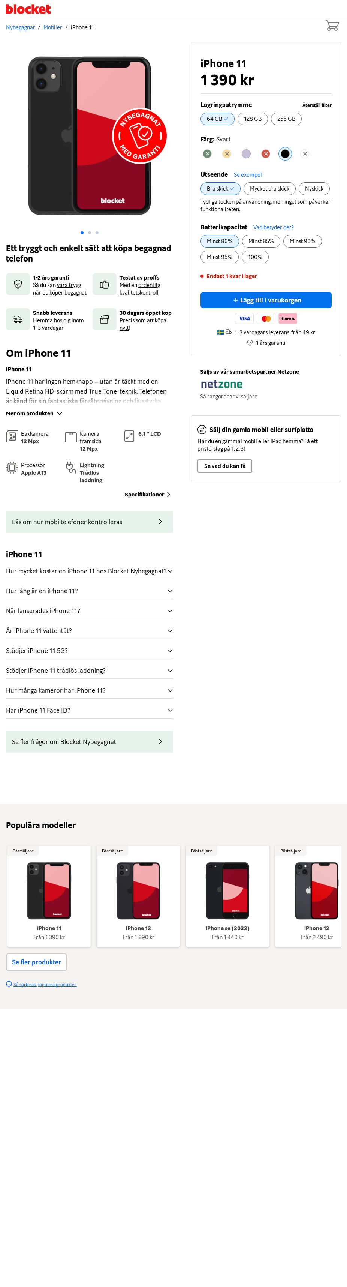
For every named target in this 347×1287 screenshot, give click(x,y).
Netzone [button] (288, 371)
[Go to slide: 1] (89, 232)
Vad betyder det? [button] (273, 227)
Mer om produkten (35, 413)
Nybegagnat (20, 27)
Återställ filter (317, 105)
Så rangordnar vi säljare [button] (228, 396)
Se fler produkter (36, 962)
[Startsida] (28, 9)
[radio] (217, 119)
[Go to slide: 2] (97, 232)
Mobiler (52, 27)
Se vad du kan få (224, 466)
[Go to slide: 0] (82, 232)
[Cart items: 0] (332, 25)
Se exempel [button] (248, 174)
